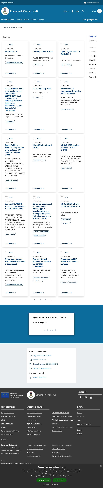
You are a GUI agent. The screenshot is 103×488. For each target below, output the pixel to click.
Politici (3, 427)
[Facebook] (71, 11)
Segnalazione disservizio (35, 449)
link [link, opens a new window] (71, 476)
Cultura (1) (92, 51)
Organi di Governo (7, 413)
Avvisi (8, 45)
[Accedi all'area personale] (91, 2)
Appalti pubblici (32, 427)
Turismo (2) (92, 77)
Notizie (79, 413)
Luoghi (79, 430)
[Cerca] (99, 11)
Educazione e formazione (60, 412)
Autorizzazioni (57, 431)
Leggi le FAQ (31, 452)
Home (6, 27)
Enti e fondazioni (7, 423)
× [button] (100, 466)
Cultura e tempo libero (34, 416)
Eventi (79, 433)
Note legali (55, 452)
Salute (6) (92, 60)
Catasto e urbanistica (34, 431)
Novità (13, 27)
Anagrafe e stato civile (34, 413)
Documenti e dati (7, 434)
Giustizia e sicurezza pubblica (62, 416)
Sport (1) (92, 68)
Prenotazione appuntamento (36, 445)
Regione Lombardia (7, 2)
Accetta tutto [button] (44, 480)
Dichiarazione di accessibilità (61, 456)
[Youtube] (76, 11)
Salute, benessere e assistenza (62, 427)
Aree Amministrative (8, 416)
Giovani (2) (92, 56)
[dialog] (51, 476)
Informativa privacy (58, 449)
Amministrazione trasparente (62, 445)
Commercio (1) (92, 42)
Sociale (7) (92, 64)
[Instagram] (81, 11)
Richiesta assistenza (33, 456)
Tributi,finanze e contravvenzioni (63, 420)
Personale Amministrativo (10, 431)
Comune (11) (93, 47)
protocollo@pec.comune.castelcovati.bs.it (16, 463)
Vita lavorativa (32, 420)
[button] (51, 485)
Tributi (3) (92, 72)
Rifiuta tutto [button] (59, 480)
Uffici (3, 420)
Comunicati (81, 416)
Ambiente (55, 423)
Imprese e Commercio (34, 423)
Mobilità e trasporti (33, 434)
